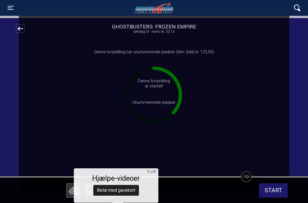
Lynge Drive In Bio (154, 8)
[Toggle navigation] (10, 8)
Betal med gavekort (116, 162)
